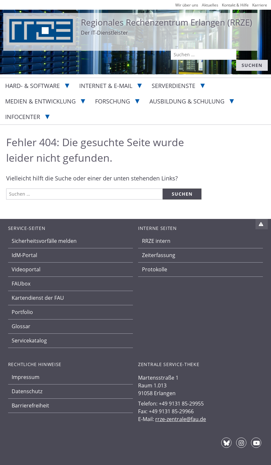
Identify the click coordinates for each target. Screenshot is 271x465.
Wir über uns (186, 5)
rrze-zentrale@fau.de (180, 419)
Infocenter (22, 117)
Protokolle (154, 269)
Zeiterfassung (158, 255)
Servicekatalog (29, 340)
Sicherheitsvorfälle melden (44, 240)
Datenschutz (27, 391)
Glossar (21, 326)
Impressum (25, 377)
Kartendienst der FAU (38, 297)
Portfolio (22, 312)
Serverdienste (173, 86)
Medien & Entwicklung (40, 101)
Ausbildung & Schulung (186, 101)
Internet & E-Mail (105, 86)
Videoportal (26, 269)
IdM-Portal (24, 255)
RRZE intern (156, 240)
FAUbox (21, 283)
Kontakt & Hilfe (235, 5)
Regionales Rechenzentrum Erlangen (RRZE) (166, 22)
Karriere (259, 5)
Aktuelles (210, 5)
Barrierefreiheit (30, 405)
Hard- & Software (32, 86)
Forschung (112, 101)
